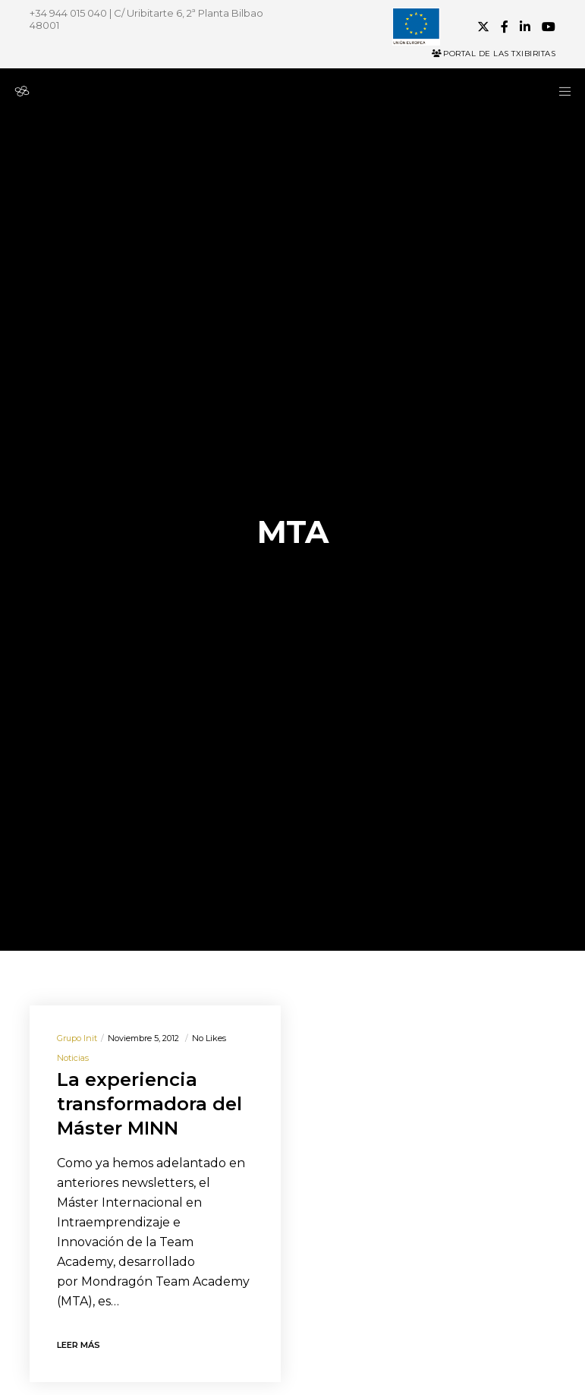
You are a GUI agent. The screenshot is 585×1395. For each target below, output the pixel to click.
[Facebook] (504, 27)
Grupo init (77, 1038)
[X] (483, 27)
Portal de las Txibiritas (493, 53)
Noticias (73, 1058)
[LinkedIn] (525, 27)
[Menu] (560, 91)
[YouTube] (548, 27)
